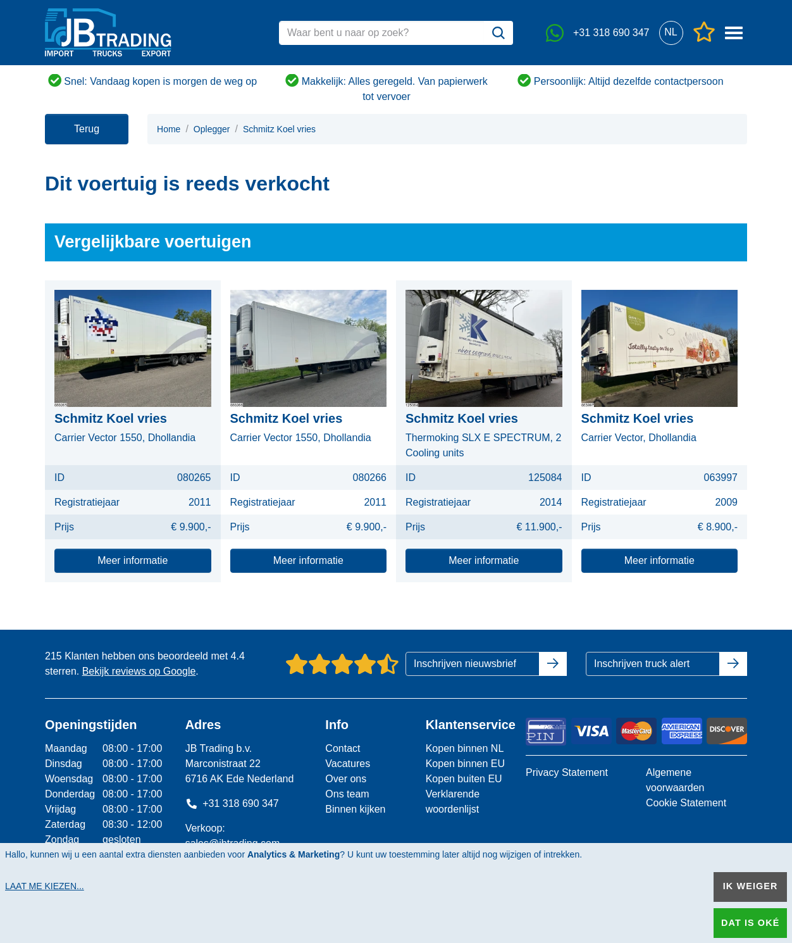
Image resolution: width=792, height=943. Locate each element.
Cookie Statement (686, 802)
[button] (671, 32)
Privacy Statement (567, 772)
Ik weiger (750, 886)
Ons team (347, 794)
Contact (342, 748)
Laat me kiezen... (44, 886)
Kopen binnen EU (465, 763)
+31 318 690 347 (232, 803)
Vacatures (347, 763)
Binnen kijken (355, 809)
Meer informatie (132, 560)
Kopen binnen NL (465, 748)
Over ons (345, 778)
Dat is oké (750, 923)
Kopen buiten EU (464, 778)
